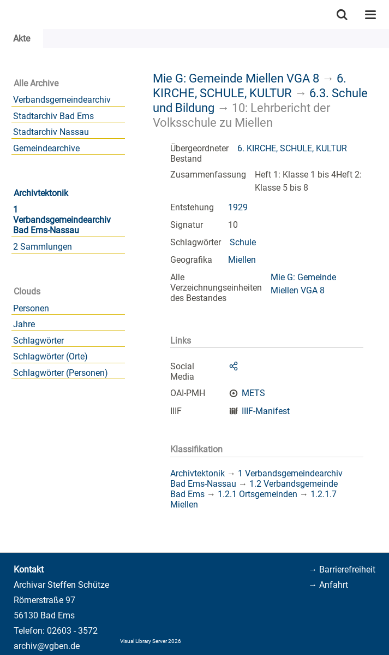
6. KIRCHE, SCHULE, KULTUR (249, 85)
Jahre (24, 324)
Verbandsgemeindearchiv (62, 100)
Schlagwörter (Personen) (60, 373)
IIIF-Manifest (266, 411)
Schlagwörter (38, 340)
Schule (243, 242)
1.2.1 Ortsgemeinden (257, 494)
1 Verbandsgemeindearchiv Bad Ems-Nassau (62, 219)
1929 (238, 207)
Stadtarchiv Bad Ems (53, 116)
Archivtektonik (41, 193)
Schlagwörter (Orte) (50, 356)
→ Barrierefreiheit (341, 569)
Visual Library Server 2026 (150, 641)
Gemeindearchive (46, 148)
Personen (31, 308)
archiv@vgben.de (47, 646)
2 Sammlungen (42, 246)
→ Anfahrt (328, 585)
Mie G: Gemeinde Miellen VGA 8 (236, 78)
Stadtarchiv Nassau (51, 132)
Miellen (242, 260)
